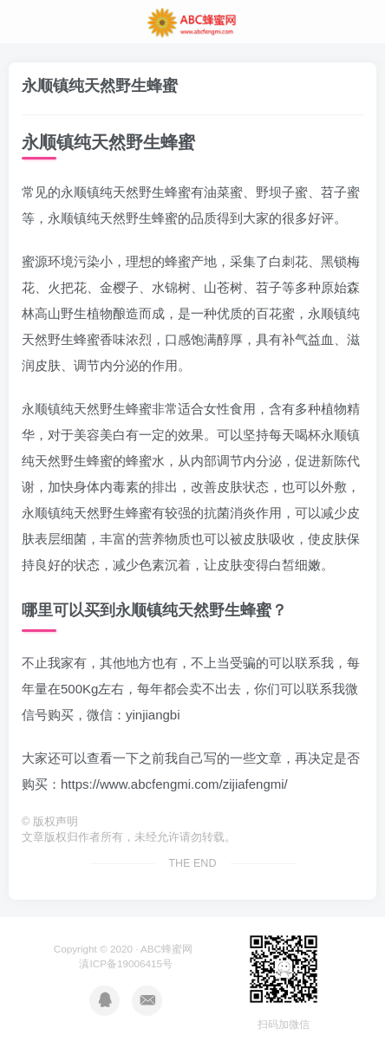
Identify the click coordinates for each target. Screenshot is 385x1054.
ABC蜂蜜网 (166, 948)
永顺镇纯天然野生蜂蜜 (100, 85)
